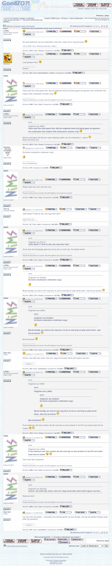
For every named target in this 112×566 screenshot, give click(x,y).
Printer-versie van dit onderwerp (15, 546)
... (99, 26)
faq (97, 8)
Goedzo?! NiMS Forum (52, 18)
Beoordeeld (7, 39)
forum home (103, 8)
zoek (93, 8)
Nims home (67, 554)
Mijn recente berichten (12, 20)
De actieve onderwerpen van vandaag (66, 537)
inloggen (80, 8)
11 (104, 26)
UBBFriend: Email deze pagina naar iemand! (20, 26)
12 (107, 26)
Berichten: (28, 50)
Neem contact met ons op (50, 554)
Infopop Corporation (60, 560)
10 (102, 26)
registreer (87, 8)
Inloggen (22, 18)
